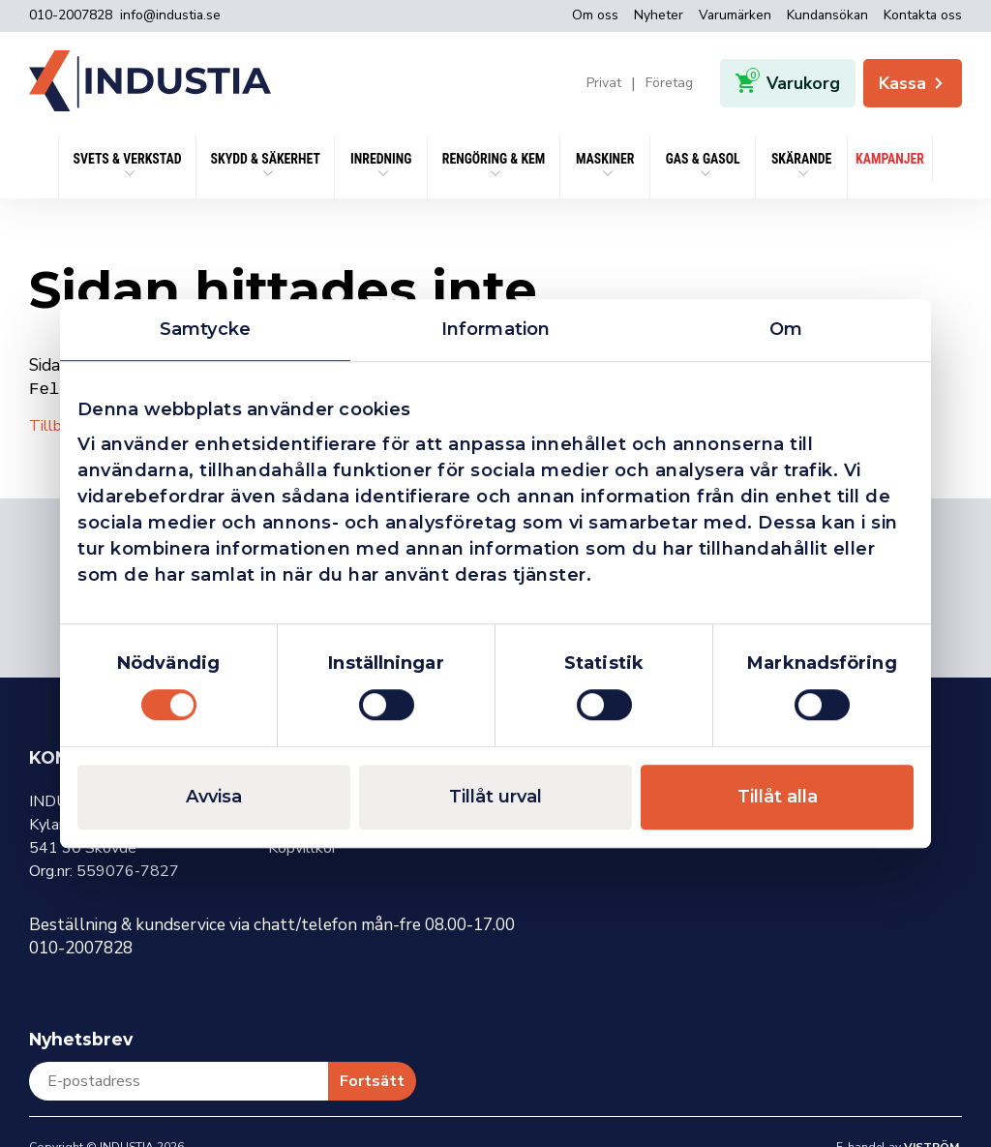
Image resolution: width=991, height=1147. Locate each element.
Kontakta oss (923, 15)
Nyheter (658, 15)
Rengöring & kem (494, 158)
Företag (669, 83)
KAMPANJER (890, 158)
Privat (603, 83)
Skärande (801, 158)
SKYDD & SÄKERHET (265, 158)
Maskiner (605, 158)
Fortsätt (372, 1080)
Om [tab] (785, 329)
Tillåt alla (777, 796)
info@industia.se (170, 16)
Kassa (912, 83)
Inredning (380, 158)
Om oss (595, 15)
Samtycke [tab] (205, 329)
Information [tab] (495, 329)
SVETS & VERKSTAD (128, 158)
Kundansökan (827, 15)
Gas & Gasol (703, 158)
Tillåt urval (495, 796)
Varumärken (735, 15)
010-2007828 (70, 16)
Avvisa (214, 796)
